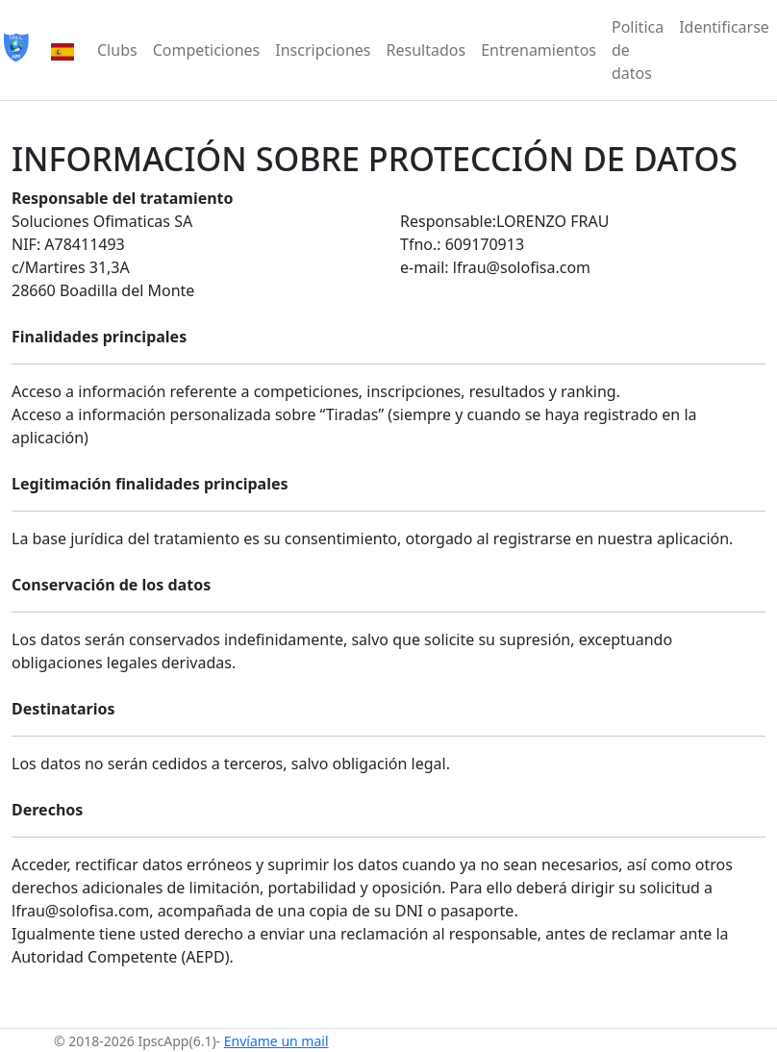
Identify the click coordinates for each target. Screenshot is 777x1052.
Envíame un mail (276, 1041)
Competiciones (207, 50)
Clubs (117, 50)
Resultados (426, 50)
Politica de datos (638, 50)
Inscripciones (322, 50)
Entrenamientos (538, 50)
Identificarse (724, 27)
